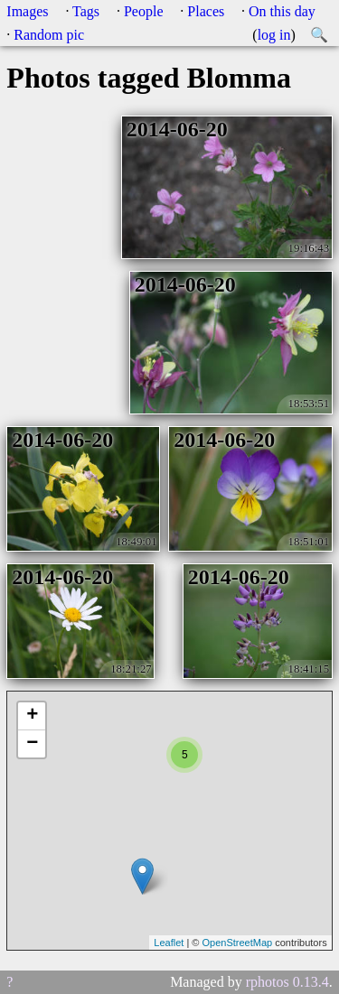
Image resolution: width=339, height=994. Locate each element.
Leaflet (169, 942)
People (144, 11)
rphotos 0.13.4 (287, 981)
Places (205, 11)
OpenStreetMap (237, 942)
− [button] (32, 743)
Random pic (49, 34)
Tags (85, 11)
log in (274, 34)
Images (27, 11)
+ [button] (32, 715)
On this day (282, 11)
